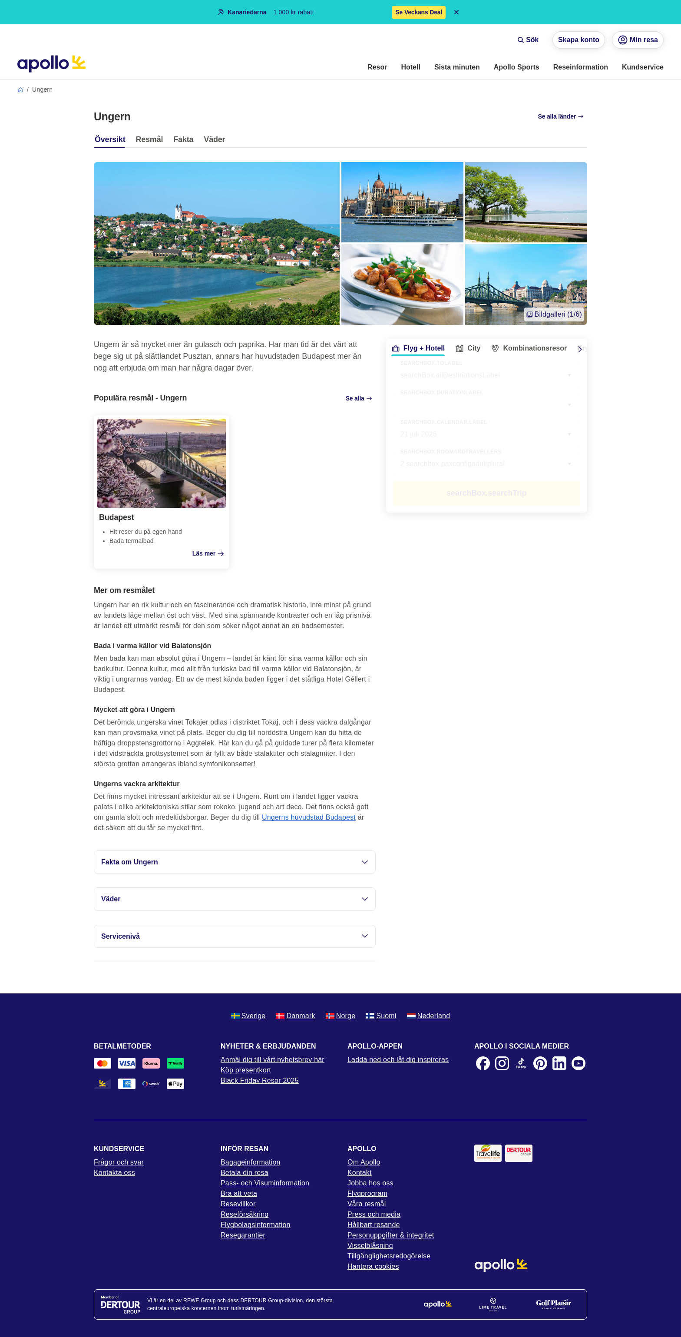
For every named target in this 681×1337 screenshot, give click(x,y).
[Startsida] (51, 64)
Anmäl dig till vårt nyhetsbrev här (272, 1059)
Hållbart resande (373, 1224)
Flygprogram (367, 1193)
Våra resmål (366, 1204)
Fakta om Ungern (234, 862)
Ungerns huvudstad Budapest (309, 817)
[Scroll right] (580, 349)
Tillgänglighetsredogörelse (388, 1256)
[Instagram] (502, 1063)
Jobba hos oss (370, 1183)
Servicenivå (234, 936)
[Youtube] (578, 1063)
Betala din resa (244, 1172)
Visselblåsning (370, 1245)
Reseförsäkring (244, 1214)
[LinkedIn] (559, 1063)
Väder (234, 899)
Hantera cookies (373, 1266)
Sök (528, 39)
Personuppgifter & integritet (390, 1235)
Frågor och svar (119, 1162)
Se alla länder (561, 116)
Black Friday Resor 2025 (260, 1080)
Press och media (373, 1214)
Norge (341, 1015)
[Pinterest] (540, 1063)
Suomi (381, 1015)
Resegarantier (243, 1235)
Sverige (248, 1015)
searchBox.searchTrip (486, 493)
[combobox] (486, 405)
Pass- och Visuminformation (265, 1183)
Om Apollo (363, 1162)
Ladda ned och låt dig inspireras (398, 1059)
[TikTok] (521, 1063)
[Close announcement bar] (456, 12)
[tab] (112, 141)
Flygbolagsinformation (256, 1224)
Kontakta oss (114, 1172)
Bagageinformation (251, 1162)
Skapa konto (578, 39)
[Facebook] (483, 1063)
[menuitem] (377, 68)
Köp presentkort (246, 1070)
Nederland (428, 1015)
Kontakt (359, 1172)
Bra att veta (239, 1193)
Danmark (295, 1015)
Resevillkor (238, 1204)
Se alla (359, 398)
